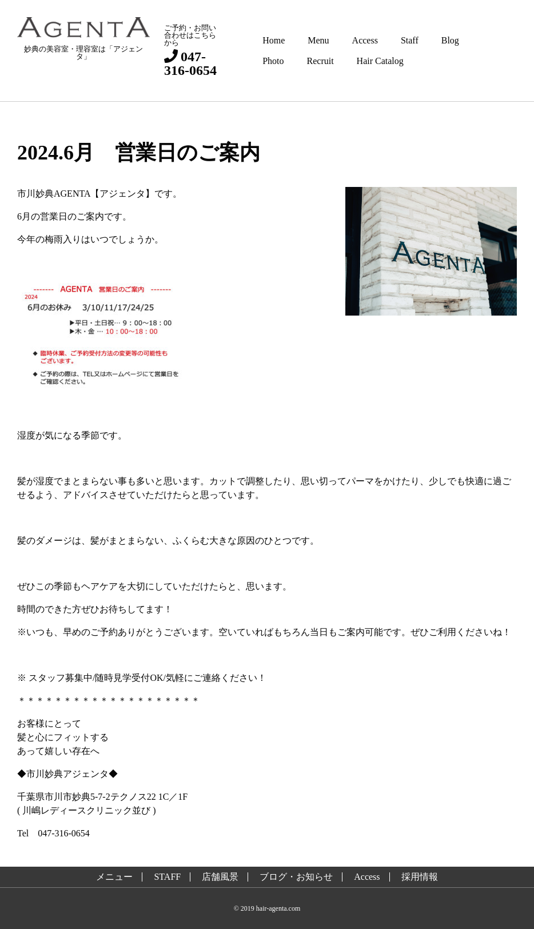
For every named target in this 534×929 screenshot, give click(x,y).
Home (273, 40)
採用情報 (419, 877)
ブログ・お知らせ (296, 877)
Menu (318, 40)
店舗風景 (220, 877)
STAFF (167, 877)
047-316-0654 (190, 63)
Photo (273, 61)
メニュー (114, 877)
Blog (450, 40)
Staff (410, 40)
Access (365, 40)
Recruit (320, 61)
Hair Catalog (380, 61)
